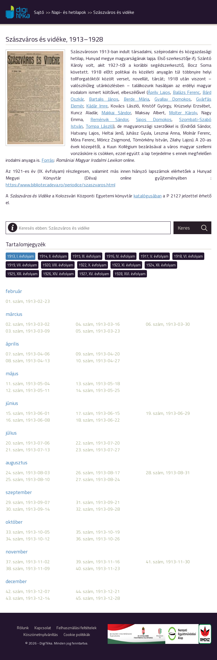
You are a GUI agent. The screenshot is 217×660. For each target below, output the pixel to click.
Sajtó (39, 12)
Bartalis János (104, 99)
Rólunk (23, 628)
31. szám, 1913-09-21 (98, 502)
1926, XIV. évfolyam (58, 274)
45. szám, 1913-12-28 (98, 598)
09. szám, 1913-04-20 (98, 353)
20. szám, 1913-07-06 (28, 442)
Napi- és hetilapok (68, 12)
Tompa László (99, 126)
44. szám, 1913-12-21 (98, 591)
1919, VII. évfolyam (22, 265)
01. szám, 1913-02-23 (28, 301)
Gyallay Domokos (173, 99)
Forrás (48, 160)
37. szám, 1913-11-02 (28, 561)
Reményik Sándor (109, 119)
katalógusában (148, 195)
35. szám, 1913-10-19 (98, 532)
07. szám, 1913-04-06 (28, 353)
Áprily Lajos (159, 92)
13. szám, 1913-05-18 (98, 383)
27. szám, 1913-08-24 (98, 479)
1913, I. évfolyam (20, 256)
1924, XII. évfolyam (161, 265)
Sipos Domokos (154, 119)
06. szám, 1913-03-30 (168, 324)
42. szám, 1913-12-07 (28, 591)
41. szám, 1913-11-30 (168, 561)
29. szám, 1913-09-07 (28, 502)
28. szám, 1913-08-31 (168, 472)
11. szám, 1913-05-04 (28, 383)
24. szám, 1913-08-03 (28, 472)
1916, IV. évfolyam (120, 256)
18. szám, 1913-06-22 (98, 420)
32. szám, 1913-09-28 (98, 509)
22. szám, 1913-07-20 (98, 442)
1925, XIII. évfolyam (22, 274)
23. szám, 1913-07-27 (98, 449)
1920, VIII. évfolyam (57, 265)
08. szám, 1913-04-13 (28, 360)
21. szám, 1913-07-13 (28, 449)
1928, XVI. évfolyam (130, 274)
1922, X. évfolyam (93, 265)
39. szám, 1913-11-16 (98, 561)
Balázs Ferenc (186, 92)
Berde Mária (136, 99)
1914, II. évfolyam (53, 256)
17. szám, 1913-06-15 (98, 413)
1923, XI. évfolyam (126, 265)
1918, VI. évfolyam (188, 256)
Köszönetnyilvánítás (40, 634)
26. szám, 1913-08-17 (98, 472)
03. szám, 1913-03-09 (28, 330)
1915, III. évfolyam (86, 256)
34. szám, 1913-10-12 (28, 538)
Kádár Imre (96, 105)
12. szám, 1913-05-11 (28, 390)
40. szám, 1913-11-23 (98, 568)
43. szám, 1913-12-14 (28, 598)
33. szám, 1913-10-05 (28, 532)
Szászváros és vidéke (113, 12)
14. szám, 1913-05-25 (98, 390)
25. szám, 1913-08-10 (28, 479)
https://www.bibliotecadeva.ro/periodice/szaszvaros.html (60, 184)
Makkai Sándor (116, 112)
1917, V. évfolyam (154, 256)
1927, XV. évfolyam (94, 274)
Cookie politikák (77, 634)
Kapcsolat (42, 628)
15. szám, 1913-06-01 (28, 413)
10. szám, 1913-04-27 (98, 360)
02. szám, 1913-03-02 (28, 324)
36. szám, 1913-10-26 (98, 538)
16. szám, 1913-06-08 (28, 420)
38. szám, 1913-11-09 (28, 568)
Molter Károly (183, 112)
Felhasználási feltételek (77, 628)
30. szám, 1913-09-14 (28, 509)
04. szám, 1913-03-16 (98, 324)
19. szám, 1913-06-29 (168, 413)
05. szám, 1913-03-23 (98, 330)
